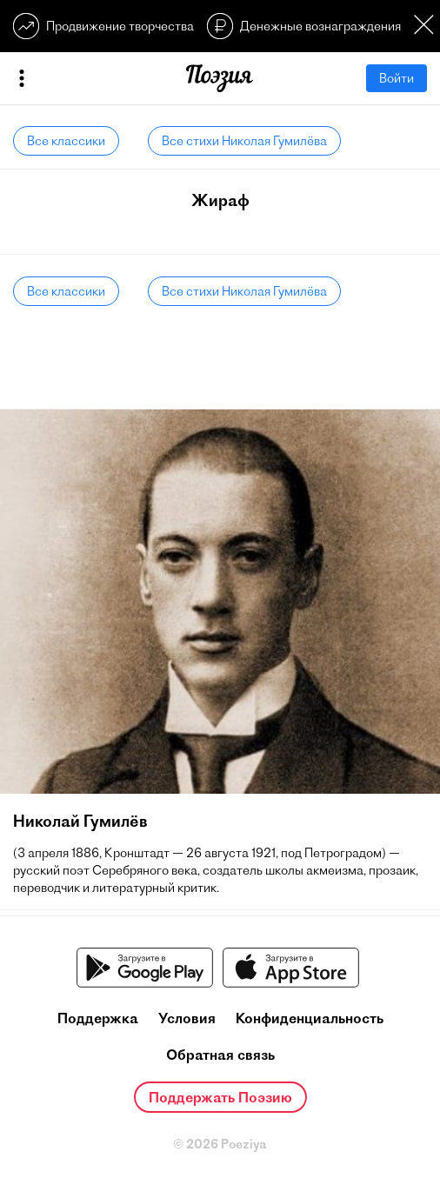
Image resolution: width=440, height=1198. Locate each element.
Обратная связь (220, 1054)
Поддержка (97, 1018)
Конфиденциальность (309, 1018)
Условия (187, 1018)
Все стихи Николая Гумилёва (244, 141)
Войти (396, 78)
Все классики (66, 141)
